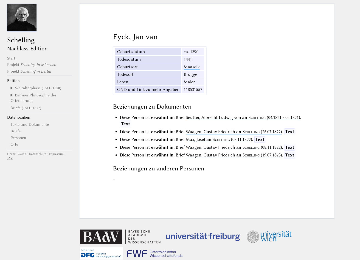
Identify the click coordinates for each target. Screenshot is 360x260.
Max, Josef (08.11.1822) (219, 139)
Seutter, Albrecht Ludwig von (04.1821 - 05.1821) (243, 117)
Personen (18, 137)
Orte (14, 144)
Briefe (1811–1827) (26, 108)
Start (11, 58)
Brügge (190, 74)
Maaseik (192, 66)
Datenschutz (37, 154)
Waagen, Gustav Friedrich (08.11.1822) (234, 147)
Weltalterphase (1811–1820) (38, 88)
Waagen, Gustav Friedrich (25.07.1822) (234, 131)
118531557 (193, 89)
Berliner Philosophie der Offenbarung (33, 98)
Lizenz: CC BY (16, 154)
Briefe (16, 131)
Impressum (56, 154)
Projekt (31, 64)
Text (125, 123)
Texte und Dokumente (30, 124)
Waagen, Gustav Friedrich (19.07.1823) (234, 155)
